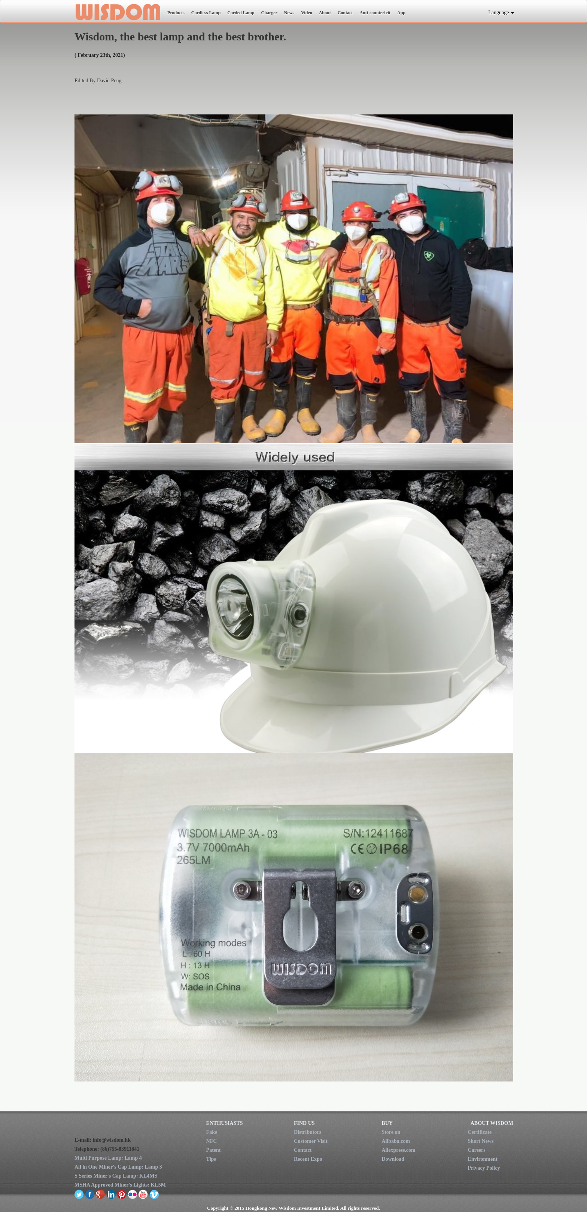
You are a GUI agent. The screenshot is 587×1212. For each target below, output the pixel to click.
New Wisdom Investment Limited (117, 11)
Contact (345, 12)
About (325, 12)
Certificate (480, 1132)
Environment (483, 1159)
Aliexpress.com (398, 1150)
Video (306, 12)
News (289, 12)
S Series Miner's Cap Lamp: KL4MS (115, 1176)
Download (392, 1159)
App (401, 12)
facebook (90, 1194)
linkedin (111, 1194)
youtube (143, 1194)
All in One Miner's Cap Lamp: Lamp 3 (118, 1167)
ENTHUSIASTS (224, 1123)
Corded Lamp (240, 12)
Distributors (307, 1132)
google (100, 1194)
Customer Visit (311, 1141)
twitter (79, 1194)
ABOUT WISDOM (492, 1123)
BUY (387, 1123)
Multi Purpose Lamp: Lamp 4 (108, 1158)
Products (176, 12)
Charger (269, 12)
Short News (481, 1141)
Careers (477, 1150)
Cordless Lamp (205, 12)
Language (501, 12)
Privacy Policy (484, 1168)
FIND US (304, 1123)
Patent (213, 1150)
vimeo (154, 1194)
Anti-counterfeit (374, 12)
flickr (132, 1194)
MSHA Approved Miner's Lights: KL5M (120, 1185)
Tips (211, 1159)
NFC (211, 1141)
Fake (212, 1132)
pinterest (122, 1194)
